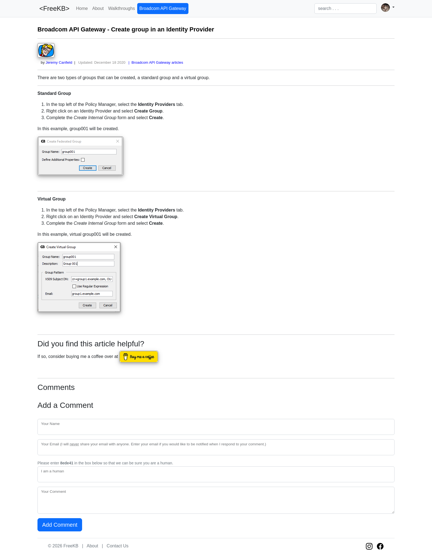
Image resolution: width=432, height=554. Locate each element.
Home (82, 8)
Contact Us (117, 546)
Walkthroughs (121, 8)
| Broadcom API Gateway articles (154, 62)
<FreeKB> (53, 8)
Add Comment (59, 525)
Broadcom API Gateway (162, 8)
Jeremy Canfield (59, 62)
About (98, 8)
